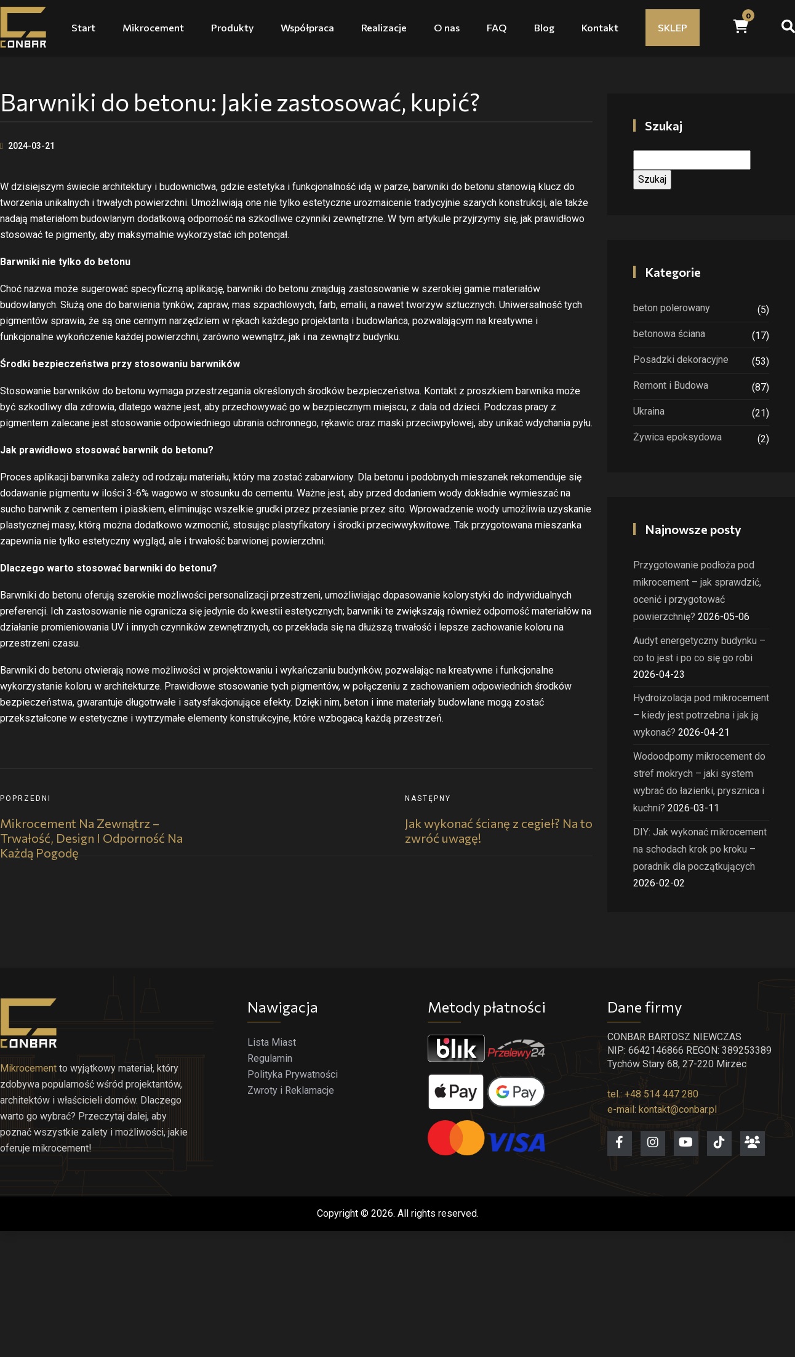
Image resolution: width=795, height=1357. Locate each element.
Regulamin (269, 1058)
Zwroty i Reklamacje (290, 1090)
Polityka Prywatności (292, 1074)
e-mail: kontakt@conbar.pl (662, 1109)
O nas (447, 27)
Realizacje (384, 27)
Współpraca (307, 27)
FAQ (497, 27)
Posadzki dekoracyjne (681, 359)
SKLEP (672, 27)
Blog (544, 27)
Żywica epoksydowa (677, 437)
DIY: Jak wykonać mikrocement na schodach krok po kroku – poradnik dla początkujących (700, 849)
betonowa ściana (669, 334)
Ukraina (649, 411)
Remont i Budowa (670, 385)
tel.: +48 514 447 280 (652, 1094)
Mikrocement (153, 27)
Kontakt (599, 27)
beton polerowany (671, 308)
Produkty (232, 27)
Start (83, 27)
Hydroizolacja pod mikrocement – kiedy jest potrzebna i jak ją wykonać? (701, 715)
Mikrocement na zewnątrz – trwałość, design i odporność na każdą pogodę (91, 838)
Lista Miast (271, 1042)
